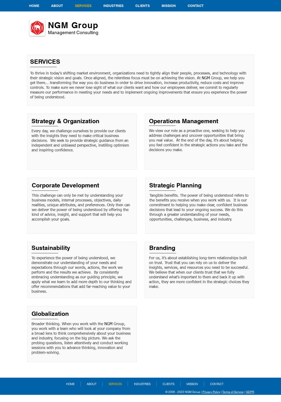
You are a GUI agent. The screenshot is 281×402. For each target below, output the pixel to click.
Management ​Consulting (73, 32)
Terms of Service (233, 392)
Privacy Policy (211, 392)
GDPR (250, 392)
